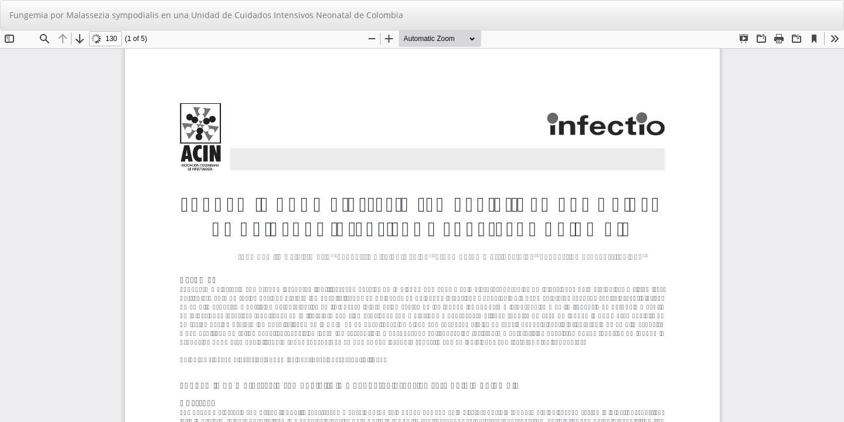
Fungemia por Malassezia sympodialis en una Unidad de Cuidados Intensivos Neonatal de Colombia (206, 15)
